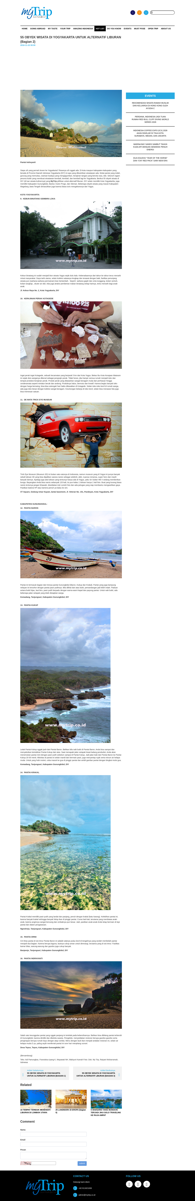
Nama (22, 1130)
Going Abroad (37, 29)
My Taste (52, 29)
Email (22, 1140)
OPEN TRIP (153, 29)
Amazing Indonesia (83, 29)
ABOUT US (166, 29)
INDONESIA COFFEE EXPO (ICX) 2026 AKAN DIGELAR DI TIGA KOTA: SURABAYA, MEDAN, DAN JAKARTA (150, 133)
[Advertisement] (97, 67)
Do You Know (114, 29)
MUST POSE (139, 29)
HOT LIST (100, 29)
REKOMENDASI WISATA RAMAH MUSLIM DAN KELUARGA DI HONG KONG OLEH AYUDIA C (150, 105)
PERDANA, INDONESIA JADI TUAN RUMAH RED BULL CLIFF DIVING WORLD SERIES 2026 (150, 119)
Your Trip (65, 29)
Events (127, 29)
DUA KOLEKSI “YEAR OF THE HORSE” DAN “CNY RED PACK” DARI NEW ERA (150, 159)
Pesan (23, 1150)
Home (24, 29)
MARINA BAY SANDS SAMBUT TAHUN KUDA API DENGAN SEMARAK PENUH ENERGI (150, 147)
